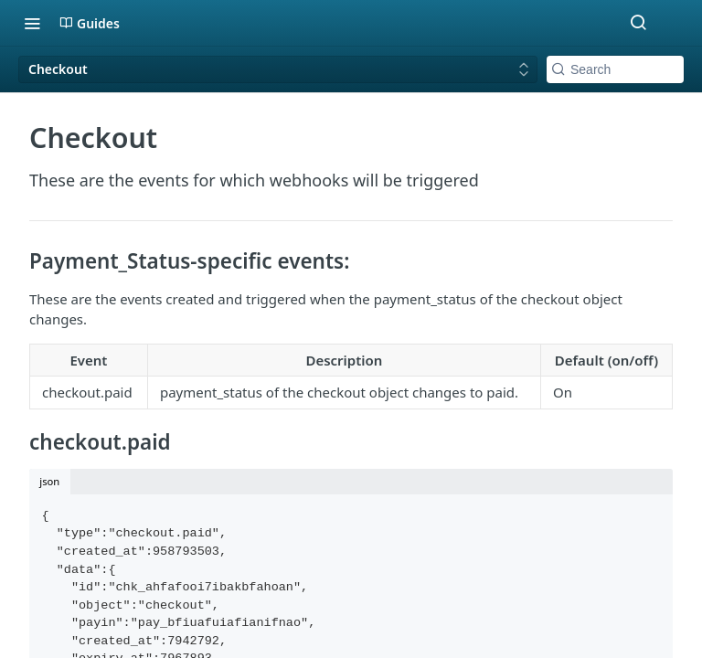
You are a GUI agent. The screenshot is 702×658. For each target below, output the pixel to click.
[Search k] (615, 69)
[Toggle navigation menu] (32, 23)
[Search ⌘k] (638, 23)
